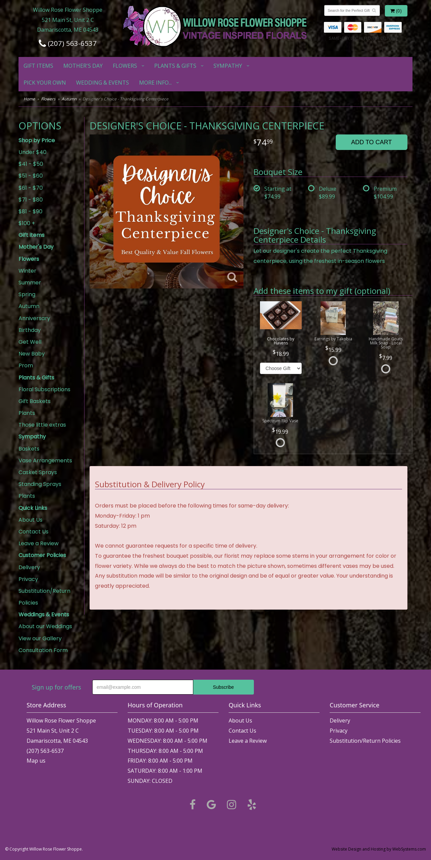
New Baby (32, 354)
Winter (27, 271)
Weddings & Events (44, 614)
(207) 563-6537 (68, 43)
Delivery (29, 567)
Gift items (38, 65)
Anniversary (34, 318)
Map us (36, 760)
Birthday (30, 330)
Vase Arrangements (45, 460)
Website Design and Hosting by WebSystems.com (379, 849)
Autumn (69, 99)
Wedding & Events (102, 82)
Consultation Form (43, 650)
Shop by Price (37, 140)
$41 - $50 (31, 164)
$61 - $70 (31, 188)
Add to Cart (371, 142)
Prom (26, 365)
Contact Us (33, 531)
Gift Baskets (35, 401)
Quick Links (33, 508)
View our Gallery (40, 638)
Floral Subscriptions (44, 389)
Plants (27, 413)
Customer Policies (42, 555)
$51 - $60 (31, 176)
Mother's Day (83, 65)
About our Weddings (45, 626)
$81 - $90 (30, 211)
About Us (30, 520)
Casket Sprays (38, 472)
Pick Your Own (45, 82)
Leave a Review (39, 543)
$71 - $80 (31, 200)
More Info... (155, 82)
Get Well (30, 342)
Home (29, 99)
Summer (30, 282)
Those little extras (42, 425)
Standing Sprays (40, 484)
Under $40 (32, 152)
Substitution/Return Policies (44, 597)
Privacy (28, 579)
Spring (27, 294)
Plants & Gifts (175, 65)
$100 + (27, 223)
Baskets (29, 449)
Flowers (125, 65)
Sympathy (227, 65)
